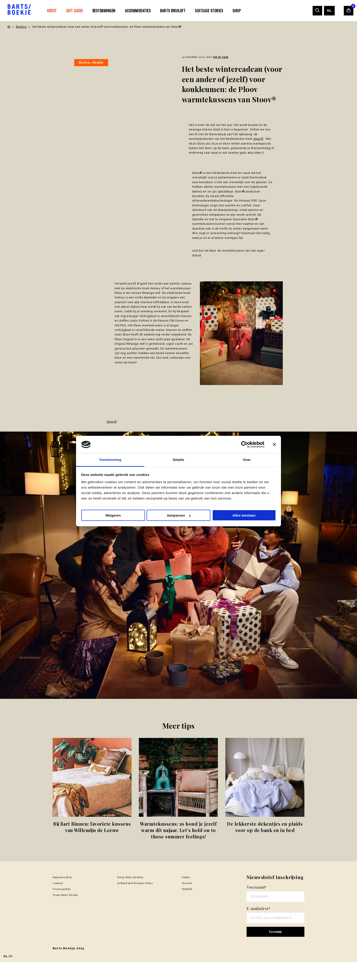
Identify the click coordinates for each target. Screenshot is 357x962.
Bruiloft (187, 889)
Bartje (186, 877)
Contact (58, 883)
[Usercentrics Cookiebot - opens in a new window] (244, 444)
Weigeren (113, 515)
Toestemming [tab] (110, 460)
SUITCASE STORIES (209, 10)
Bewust (187, 883)
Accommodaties (138, 10)
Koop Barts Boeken (130, 877)
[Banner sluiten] (274, 444)
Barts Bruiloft (172, 10)
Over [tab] (247, 460)
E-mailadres (258, 908)
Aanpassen (179, 515)
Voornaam (257, 887)
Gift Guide (74, 10)
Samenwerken (62, 877)
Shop (236, 10)
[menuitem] (51, 10)
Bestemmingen (103, 10)
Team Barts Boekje (65, 895)
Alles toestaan (244, 515)
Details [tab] (178, 460)
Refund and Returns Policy (135, 883)
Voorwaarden (62, 889)
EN (11, 956)
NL (329, 10)
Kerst (52, 10)
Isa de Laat (220, 57)
